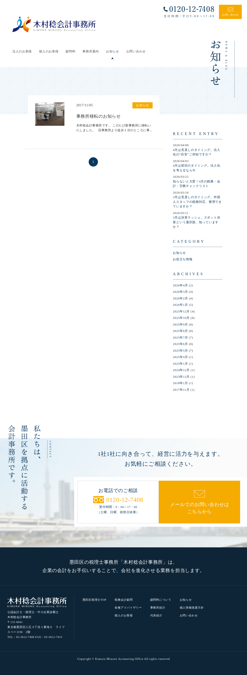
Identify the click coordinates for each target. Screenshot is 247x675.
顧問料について (160, 599)
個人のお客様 (48, 51)
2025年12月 (181, 311)
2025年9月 (180, 324)
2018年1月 (180, 383)
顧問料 (70, 51)
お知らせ (112, 51)
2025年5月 (180, 350)
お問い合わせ (136, 51)
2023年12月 (181, 376)
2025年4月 (180, 357)
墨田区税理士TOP (94, 599)
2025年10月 (181, 318)
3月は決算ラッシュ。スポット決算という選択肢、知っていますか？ (196, 222)
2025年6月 (180, 344)
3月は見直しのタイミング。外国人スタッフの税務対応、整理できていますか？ (197, 201)
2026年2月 (180, 298)
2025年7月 (180, 337)
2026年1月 (180, 305)
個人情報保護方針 (192, 607)
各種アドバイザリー (128, 607)
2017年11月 (181, 389)
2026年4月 (180, 285)
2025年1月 (180, 363)
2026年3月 (180, 291)
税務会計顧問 (124, 599)
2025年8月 (180, 331)
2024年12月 (181, 370)
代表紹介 (156, 615)
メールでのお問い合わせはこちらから (199, 508)
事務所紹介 (157, 607)
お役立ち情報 (182, 259)
